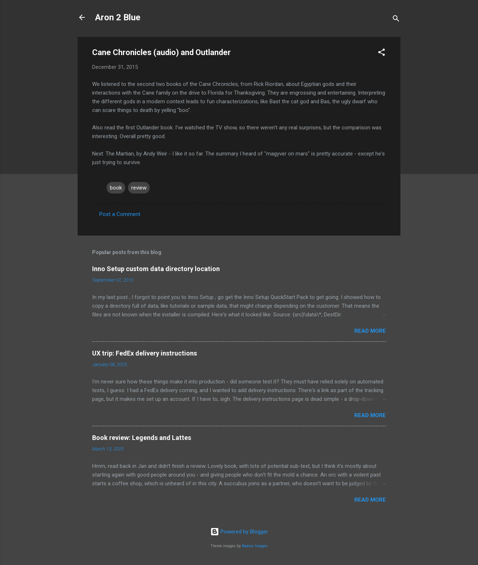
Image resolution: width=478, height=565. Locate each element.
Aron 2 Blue (117, 17)
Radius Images (255, 546)
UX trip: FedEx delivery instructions (144, 353)
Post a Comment (119, 214)
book (116, 187)
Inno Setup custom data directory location (156, 269)
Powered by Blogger (239, 531)
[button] (381, 53)
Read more (370, 331)
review (139, 187)
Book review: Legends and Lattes (141, 437)
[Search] (396, 20)
